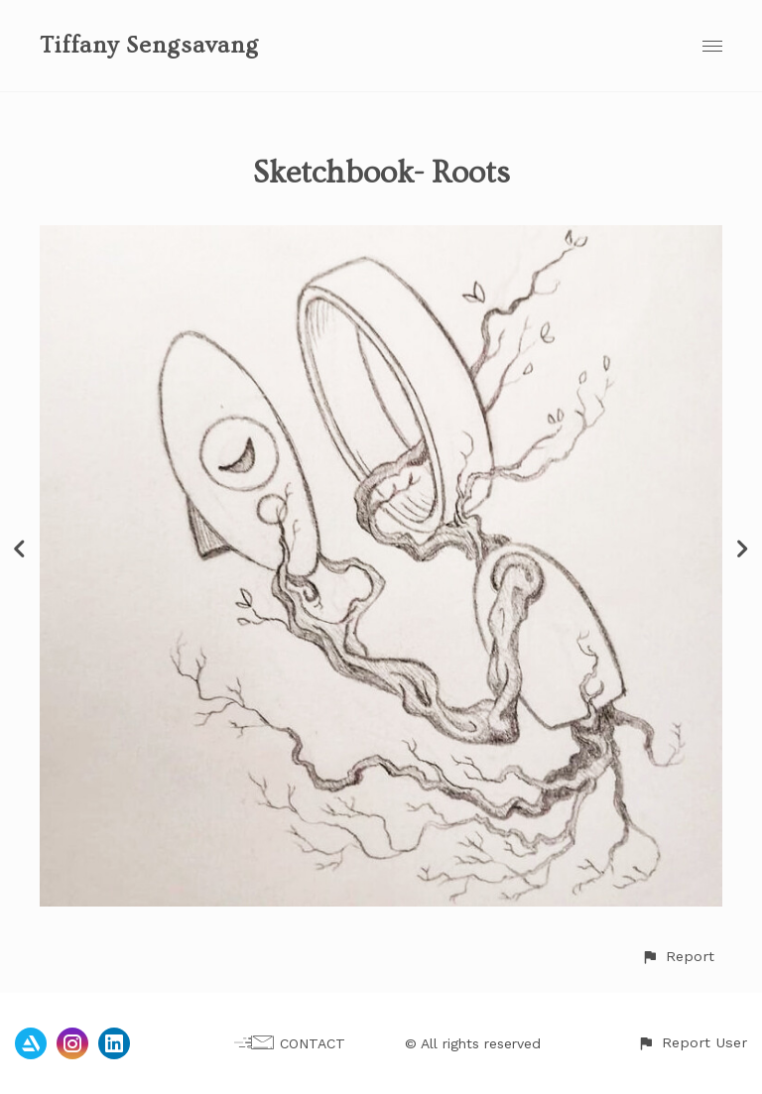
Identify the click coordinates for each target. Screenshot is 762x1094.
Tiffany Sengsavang (149, 45)
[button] (677, 956)
